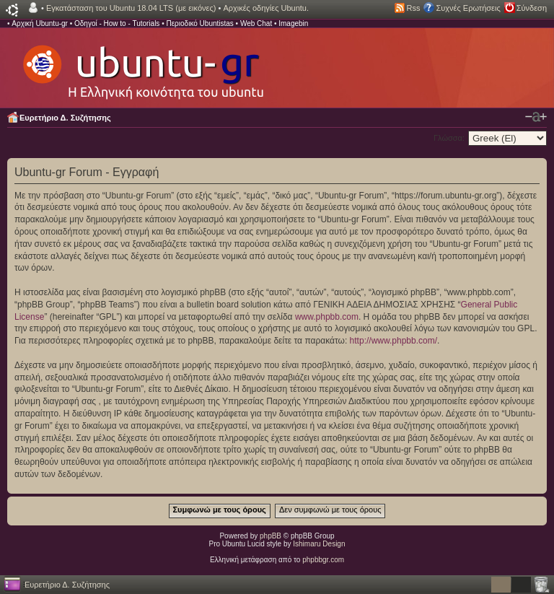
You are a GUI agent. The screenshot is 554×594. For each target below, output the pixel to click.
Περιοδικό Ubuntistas (199, 23)
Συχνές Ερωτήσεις (468, 8)
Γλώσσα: (449, 138)
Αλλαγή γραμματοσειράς (536, 117)
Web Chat (256, 23)
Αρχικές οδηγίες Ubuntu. (266, 8)
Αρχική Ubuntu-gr (40, 23)
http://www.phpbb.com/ (393, 341)
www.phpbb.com (327, 317)
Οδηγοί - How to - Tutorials (116, 23)
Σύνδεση (531, 8)
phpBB (270, 536)
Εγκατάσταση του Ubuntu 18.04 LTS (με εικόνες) (131, 8)
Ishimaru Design (319, 544)
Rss (414, 8)
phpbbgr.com (323, 560)
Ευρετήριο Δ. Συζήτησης (65, 117)
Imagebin (293, 23)
